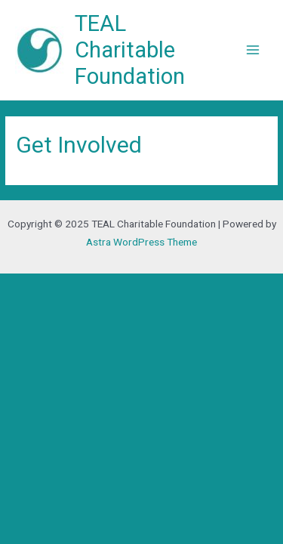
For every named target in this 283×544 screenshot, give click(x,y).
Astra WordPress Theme (141, 242)
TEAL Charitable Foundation (130, 50)
